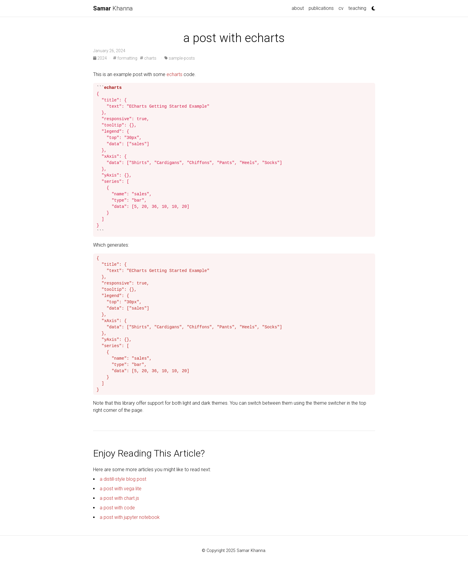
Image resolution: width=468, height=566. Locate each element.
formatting (125, 58)
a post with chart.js (119, 498)
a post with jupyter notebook (130, 517)
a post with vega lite (120, 488)
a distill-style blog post (123, 479)
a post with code (117, 508)
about (298, 8)
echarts (174, 74)
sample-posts (179, 58)
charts (148, 58)
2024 (100, 58)
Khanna (113, 8)
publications (321, 8)
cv (341, 8)
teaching (357, 8)
